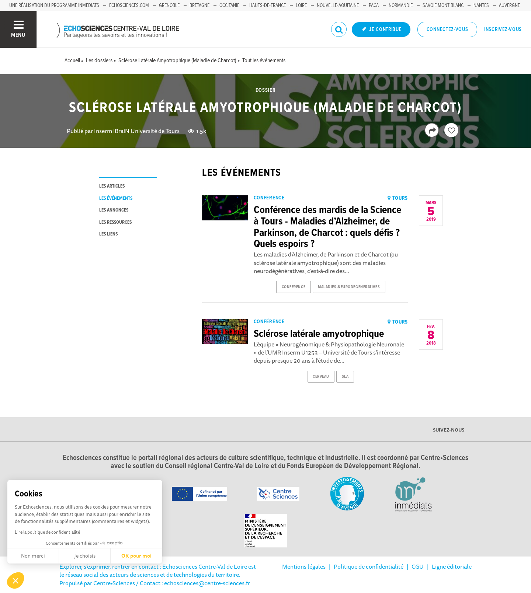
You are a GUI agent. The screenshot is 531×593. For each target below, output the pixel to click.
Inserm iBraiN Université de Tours (137, 131)
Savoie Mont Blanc (443, 5)
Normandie (401, 5)
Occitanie (229, 5)
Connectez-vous (447, 29)
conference (294, 287)
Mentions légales (304, 566)
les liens (108, 234)
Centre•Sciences (114, 583)
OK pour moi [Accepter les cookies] (136, 556)
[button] (15, 580)
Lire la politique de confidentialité (47, 532)
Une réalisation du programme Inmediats (54, 5)
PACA (374, 5)
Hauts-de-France (267, 5)
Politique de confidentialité (368, 566)
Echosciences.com (129, 5)
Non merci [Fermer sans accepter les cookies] (33, 556)
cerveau (321, 376)
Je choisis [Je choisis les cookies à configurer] (85, 556)
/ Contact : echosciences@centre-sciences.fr (192, 583)
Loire (301, 5)
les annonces (113, 210)
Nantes (481, 5)
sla (345, 376)
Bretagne (199, 5)
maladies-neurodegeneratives (349, 287)
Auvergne (509, 5)
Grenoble (169, 5)
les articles (112, 186)
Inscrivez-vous (503, 29)
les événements (115, 198)
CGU (418, 566)
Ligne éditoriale (452, 566)
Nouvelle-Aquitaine (338, 5)
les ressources (115, 222)
